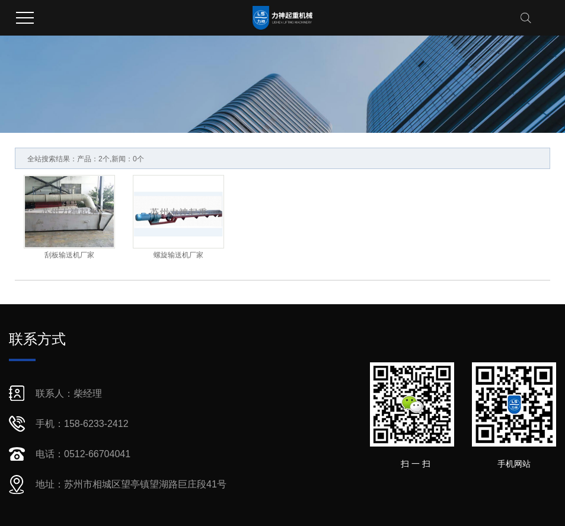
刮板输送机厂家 (69, 255)
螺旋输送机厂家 (178, 255)
